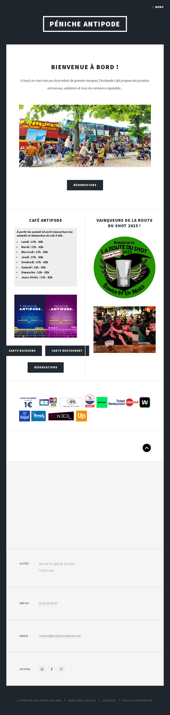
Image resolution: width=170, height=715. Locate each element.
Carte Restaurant (67, 351)
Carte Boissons (22, 351)
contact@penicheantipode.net (60, 636)
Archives (109, 700)
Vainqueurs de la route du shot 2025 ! (125, 223)
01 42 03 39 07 (48, 603)
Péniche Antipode (85, 24)
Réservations (85, 185)
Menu (159, 7)
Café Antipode (45, 220)
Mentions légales (82, 700)
